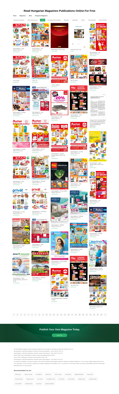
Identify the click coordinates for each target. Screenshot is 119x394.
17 (72, 314)
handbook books (28, 383)
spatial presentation (49, 383)
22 (90, 314)
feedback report (81, 379)
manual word (90, 374)
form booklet (61, 379)
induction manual (28, 374)
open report (38, 383)
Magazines (22, 15)
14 (61, 314)
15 (64, 314)
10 (46, 314)
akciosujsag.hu (16, 51)
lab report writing (19, 379)
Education (66, 20)
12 (53, 314)
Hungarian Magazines (41, 15)
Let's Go (59, 335)
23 (94, 314)
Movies (83, 20)
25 (101, 314)
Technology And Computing (54, 20)
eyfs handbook (71, 379)
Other (30, 15)
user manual (40, 379)
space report (18, 374)
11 (50, 314)
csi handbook (39, 374)
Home (14, 15)
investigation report (51, 379)
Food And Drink (91, 20)
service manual (58, 374)
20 (83, 314)
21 (86, 314)
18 (75, 314)
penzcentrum (54, 86)
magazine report (29, 379)
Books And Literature (33, 20)
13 (57, 314)
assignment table (92, 379)
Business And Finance (19, 20)
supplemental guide (79, 374)
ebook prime (48, 374)
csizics (72, 51)
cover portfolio (18, 383)
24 (97, 314)
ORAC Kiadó (54, 51)
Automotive (75, 20)
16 (68, 314)
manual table (68, 374)
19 (79, 314)
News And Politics (103, 20)
